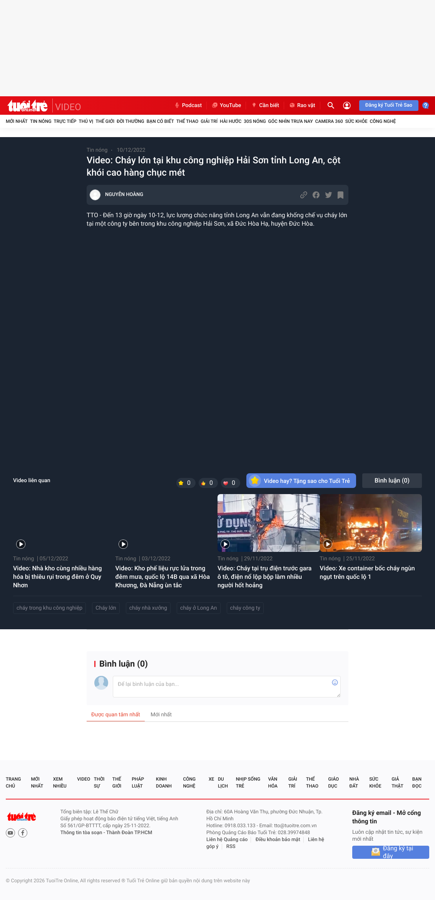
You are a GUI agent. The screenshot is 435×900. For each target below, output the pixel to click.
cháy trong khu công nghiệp (49, 608)
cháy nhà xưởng (148, 608)
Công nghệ (383, 121)
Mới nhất (17, 121)
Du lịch (223, 782)
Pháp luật (138, 782)
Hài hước (230, 121)
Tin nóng (41, 121)
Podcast (188, 105)
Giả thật (397, 782)
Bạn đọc (417, 782)
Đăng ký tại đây (398, 852)
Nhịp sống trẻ (248, 782)
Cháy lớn (105, 608)
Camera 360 (329, 121)
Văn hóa (273, 782)
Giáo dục (333, 782)
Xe (211, 779)
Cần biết (265, 105)
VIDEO (68, 107)
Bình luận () (392, 480)
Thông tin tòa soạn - (83, 833)
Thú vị (86, 121)
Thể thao (187, 121)
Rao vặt (302, 105)
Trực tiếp (65, 121)
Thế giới (104, 121)
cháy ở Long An (198, 608)
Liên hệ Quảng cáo (227, 840)
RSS (231, 847)
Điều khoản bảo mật (278, 840)
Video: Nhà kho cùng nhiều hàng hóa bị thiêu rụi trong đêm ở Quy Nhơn (57, 577)
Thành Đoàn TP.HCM (129, 833)
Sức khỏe (356, 121)
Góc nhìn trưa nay (290, 121)
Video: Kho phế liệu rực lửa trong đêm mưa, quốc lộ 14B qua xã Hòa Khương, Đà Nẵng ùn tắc (162, 577)
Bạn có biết (160, 121)
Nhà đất (354, 782)
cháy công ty (245, 608)
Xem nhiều (60, 782)
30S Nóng (255, 121)
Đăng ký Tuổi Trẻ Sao (388, 105)
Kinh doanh (164, 782)
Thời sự (99, 782)
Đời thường (130, 121)
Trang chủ (13, 782)
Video (83, 779)
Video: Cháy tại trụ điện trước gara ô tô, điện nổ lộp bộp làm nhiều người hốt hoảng (265, 577)
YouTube (226, 105)
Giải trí (209, 121)
